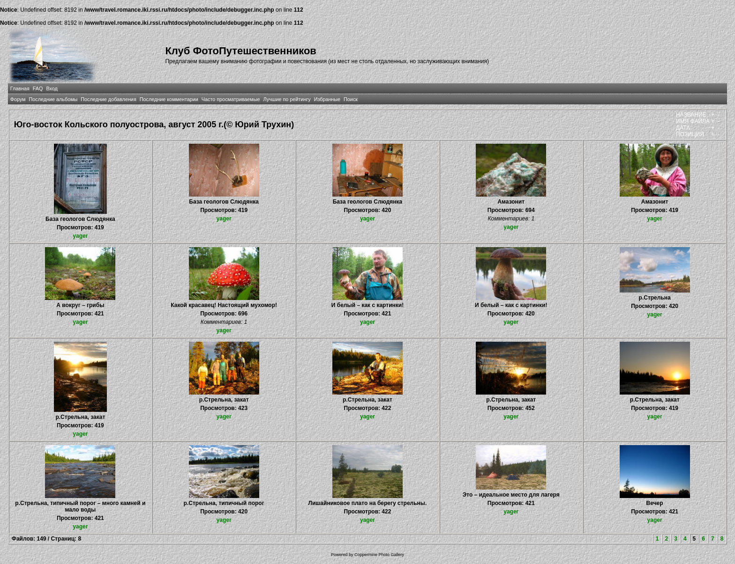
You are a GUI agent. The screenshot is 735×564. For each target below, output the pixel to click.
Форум (18, 99)
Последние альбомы (53, 99)
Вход (51, 88)
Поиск (351, 99)
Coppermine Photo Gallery (379, 554)
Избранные (327, 99)
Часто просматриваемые (231, 99)
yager (80, 236)
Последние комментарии (169, 99)
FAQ (38, 88)
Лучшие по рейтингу (287, 99)
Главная (20, 88)
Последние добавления (108, 99)
